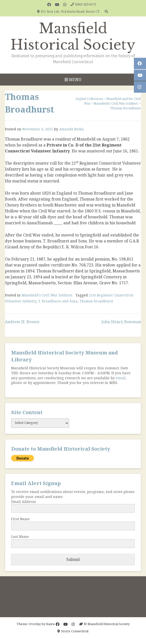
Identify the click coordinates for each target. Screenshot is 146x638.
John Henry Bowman (121, 321)
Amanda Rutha (71, 129)
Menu (73, 79)
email (120, 378)
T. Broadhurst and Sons (57, 301)
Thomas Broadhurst (96, 301)
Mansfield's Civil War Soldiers (47, 295)
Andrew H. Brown (22, 321)
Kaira (50, 624)
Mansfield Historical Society (73, 36)
